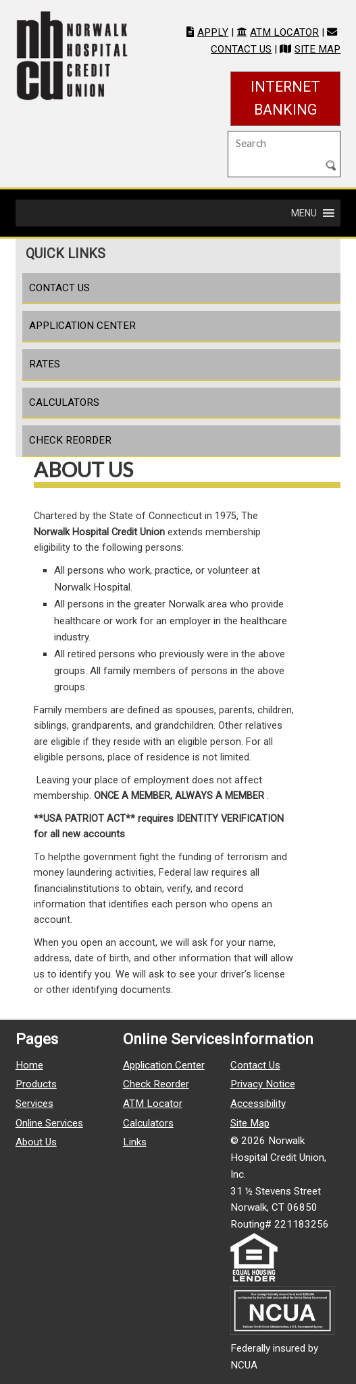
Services (34, 1103)
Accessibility (258, 1103)
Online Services (49, 1123)
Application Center (82, 326)
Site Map (317, 49)
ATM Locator (284, 32)
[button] (304, 213)
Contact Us (241, 49)
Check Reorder (70, 440)
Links (135, 1142)
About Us (36, 1142)
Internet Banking (295, 98)
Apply (212, 32)
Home (29, 1065)
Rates (44, 364)
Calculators (64, 402)
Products (36, 1084)
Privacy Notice (262, 1084)
